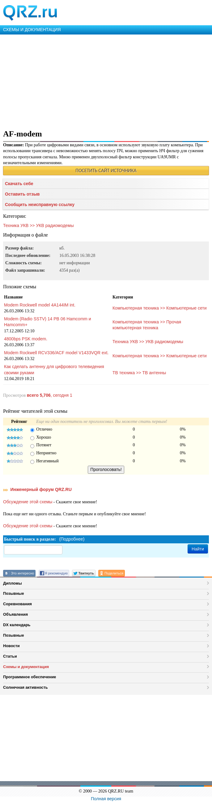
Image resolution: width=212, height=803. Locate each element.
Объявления (15, 614)
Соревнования (17, 604)
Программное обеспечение (29, 677)
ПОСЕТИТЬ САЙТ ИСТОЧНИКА (105, 170)
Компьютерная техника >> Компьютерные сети (159, 308)
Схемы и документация (26, 666)
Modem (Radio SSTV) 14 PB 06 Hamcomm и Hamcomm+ (47, 321)
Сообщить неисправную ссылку (39, 204)
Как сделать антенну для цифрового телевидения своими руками (54, 369)
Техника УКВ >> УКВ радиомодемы (38, 225)
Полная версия (106, 798)
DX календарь (16, 625)
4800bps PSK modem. (25, 338)
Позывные (13, 593)
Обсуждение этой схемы (27, 501)
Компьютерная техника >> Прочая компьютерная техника (146, 325)
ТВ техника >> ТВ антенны (139, 372)
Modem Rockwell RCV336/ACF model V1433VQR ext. (56, 352)
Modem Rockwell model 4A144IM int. (39, 304)
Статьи (10, 656)
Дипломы (12, 583)
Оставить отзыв (22, 194)
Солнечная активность (25, 687)
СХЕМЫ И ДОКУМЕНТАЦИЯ (32, 29)
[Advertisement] (106, 81)
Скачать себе (19, 183)
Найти (198, 548)
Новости (11, 645)
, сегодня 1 (49, 395)
